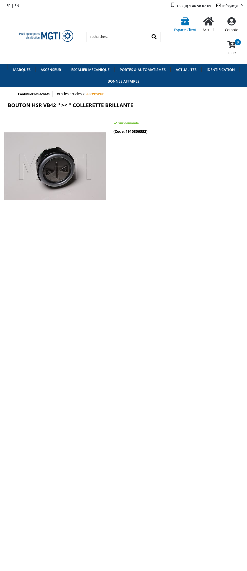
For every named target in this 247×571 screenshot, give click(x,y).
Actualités (186, 69)
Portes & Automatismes (143, 69)
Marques (22, 69)
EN (16, 5)
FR (8, 5)
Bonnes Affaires (123, 81)
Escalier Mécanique (90, 69)
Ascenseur (51, 69)
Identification (221, 69)
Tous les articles (68, 93)
